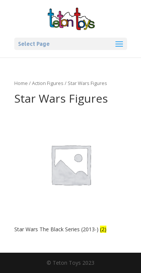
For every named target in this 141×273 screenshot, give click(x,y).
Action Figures (48, 83)
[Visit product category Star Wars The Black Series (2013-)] (70, 171)
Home (21, 83)
